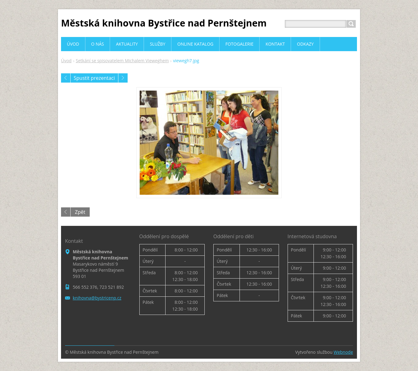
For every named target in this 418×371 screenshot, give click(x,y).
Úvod (66, 60)
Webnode (343, 352)
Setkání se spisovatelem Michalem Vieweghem (122, 60)
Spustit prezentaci (94, 78)
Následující (123, 78)
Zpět (80, 212)
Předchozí (65, 78)
